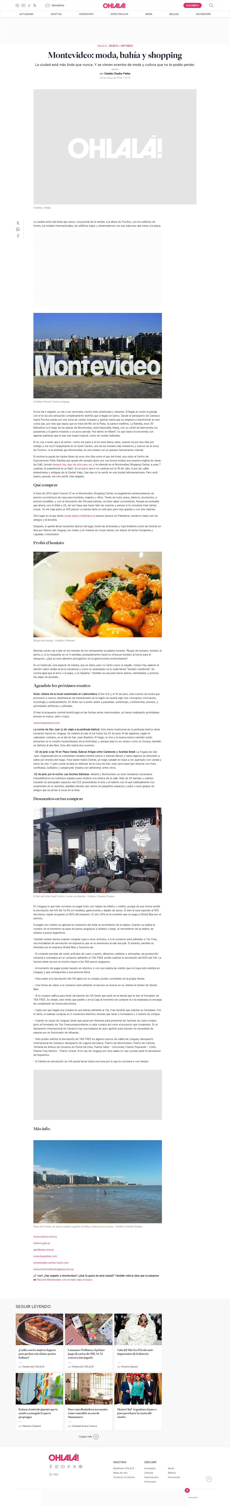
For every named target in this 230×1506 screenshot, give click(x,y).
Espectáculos (119, 14)
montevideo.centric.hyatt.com (51, 1262)
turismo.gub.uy (41, 1243)
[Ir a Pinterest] (70, 1468)
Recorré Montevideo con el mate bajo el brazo (64, 1279)
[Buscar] (211, 5)
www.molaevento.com (46, 722)
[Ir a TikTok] (30, 5)
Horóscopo (86, 14)
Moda (149, 14)
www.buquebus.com (45, 1256)
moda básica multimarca (78, 515)
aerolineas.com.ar (43, 1249)
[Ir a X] (36, 5)
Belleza (174, 14)
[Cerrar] (187, 1490)
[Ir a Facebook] (52, 1468)
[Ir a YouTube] (24, 5)
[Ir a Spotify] (82, 1468)
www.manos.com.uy (45, 1236)
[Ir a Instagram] (18, 5)
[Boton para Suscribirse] (192, 5)
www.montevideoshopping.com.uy (53, 1269)
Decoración (203, 14)
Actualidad (26, 14)
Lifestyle (56, 14)
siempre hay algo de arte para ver (72, 464)
